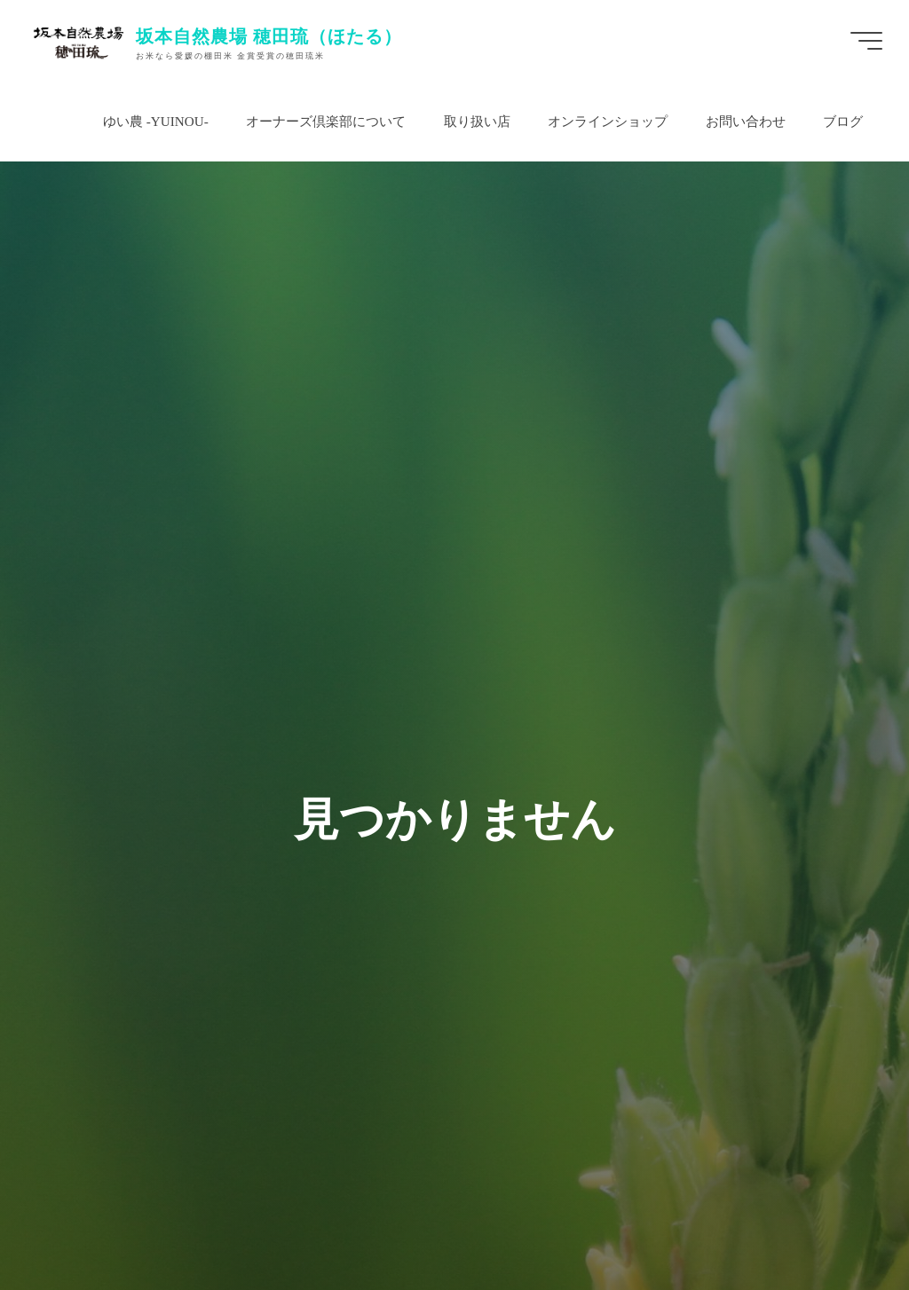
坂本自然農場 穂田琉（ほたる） (269, 36)
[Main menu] (866, 41)
